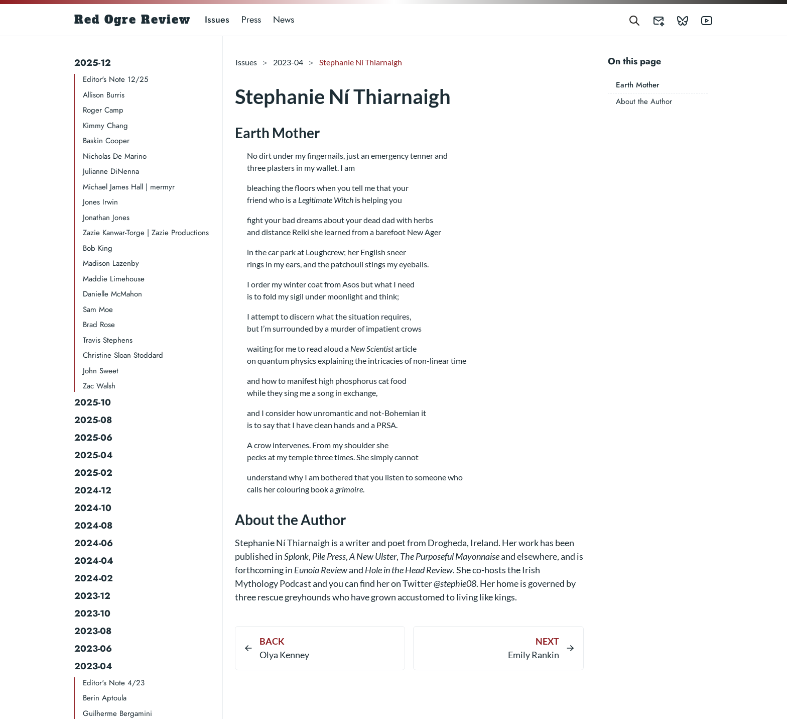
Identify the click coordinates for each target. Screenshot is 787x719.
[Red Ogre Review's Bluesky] (677, 20)
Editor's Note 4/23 (114, 682)
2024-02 (93, 578)
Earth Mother (638, 84)
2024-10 (92, 508)
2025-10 (92, 402)
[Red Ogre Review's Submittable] (652, 20)
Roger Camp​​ (103, 110)
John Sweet (100, 370)
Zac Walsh (99, 385)
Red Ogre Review (132, 19)
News (283, 19)
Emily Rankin (533, 654)
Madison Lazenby (111, 263)
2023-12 (92, 595)
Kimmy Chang (105, 125)
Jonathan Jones (106, 217)
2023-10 (92, 613)
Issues (217, 19)
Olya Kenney (284, 654)
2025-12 (92, 62)
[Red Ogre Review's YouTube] (701, 20)
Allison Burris (103, 94)
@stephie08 (455, 583)
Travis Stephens (108, 340)
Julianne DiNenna (111, 171)
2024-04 (93, 560)
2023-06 (93, 648)
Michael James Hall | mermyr (129, 186)
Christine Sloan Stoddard (123, 355)
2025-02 (93, 472)
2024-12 (92, 490)
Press (251, 19)
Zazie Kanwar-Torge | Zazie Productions (146, 232)
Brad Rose (99, 324)
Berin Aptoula (104, 697)
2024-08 (93, 525)
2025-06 (93, 437)
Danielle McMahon (112, 293)
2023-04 (93, 666)
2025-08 (93, 420)
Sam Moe (98, 309)
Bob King (97, 248)
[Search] (634, 20)
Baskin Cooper (106, 140)
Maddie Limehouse (114, 278)
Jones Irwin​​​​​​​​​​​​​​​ (100, 202)
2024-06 (93, 543)
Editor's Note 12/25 (115, 79)
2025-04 (93, 455)
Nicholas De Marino (115, 156)
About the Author (644, 101)
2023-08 (92, 631)
